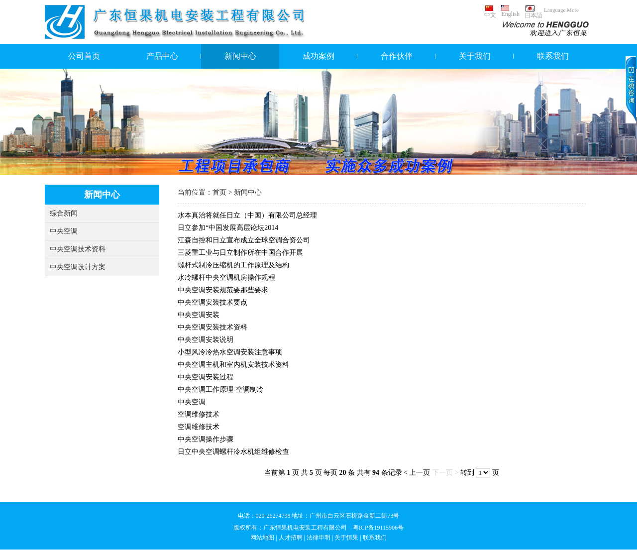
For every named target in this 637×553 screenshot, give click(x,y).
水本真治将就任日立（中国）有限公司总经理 (247, 215)
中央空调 (64, 231)
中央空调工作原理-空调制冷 (221, 389)
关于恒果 (346, 537)
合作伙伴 (397, 56)
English (510, 11)
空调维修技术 (198, 414)
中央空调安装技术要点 (212, 302)
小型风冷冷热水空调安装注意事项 (230, 352)
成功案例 (318, 56)
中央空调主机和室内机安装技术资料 (233, 364)
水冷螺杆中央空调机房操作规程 (226, 277)
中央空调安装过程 (205, 377)
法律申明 (318, 537)
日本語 (533, 12)
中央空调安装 (198, 315)
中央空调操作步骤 (205, 439)
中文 (490, 11)
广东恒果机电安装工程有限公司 (305, 527)
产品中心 (162, 56)
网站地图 (262, 537)
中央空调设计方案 (78, 267)
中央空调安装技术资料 (212, 327)
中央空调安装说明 (205, 339)
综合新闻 (64, 213)
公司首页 (84, 56)
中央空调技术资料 (78, 249)
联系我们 (553, 56)
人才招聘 (291, 537)
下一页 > (445, 472)
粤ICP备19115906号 (378, 527)
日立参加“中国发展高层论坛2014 (228, 227)
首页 (219, 192)
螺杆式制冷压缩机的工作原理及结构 (233, 265)
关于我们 (475, 56)
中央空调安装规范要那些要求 (223, 290)
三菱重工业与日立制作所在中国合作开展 (240, 252)
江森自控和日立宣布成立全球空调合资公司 (244, 240)
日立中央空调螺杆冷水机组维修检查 (233, 451)
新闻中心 (240, 56)
